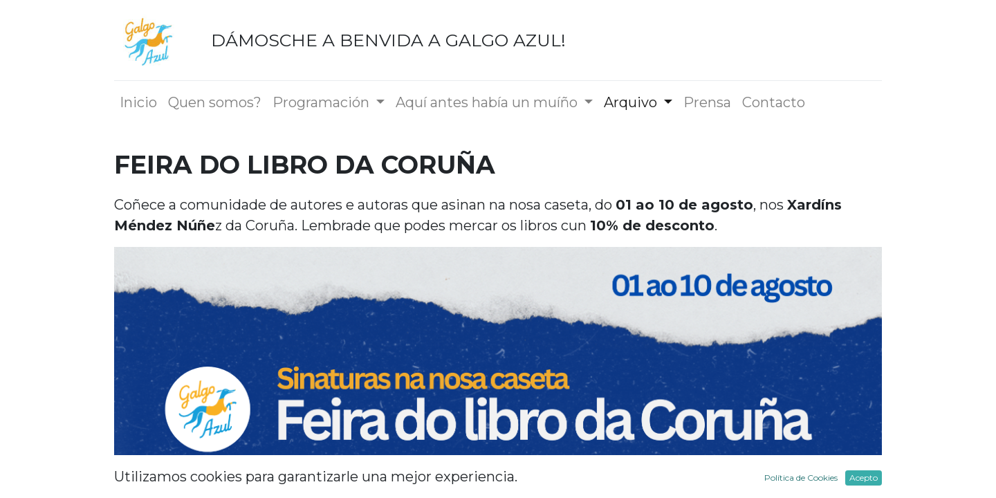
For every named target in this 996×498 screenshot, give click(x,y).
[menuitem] (138, 102)
